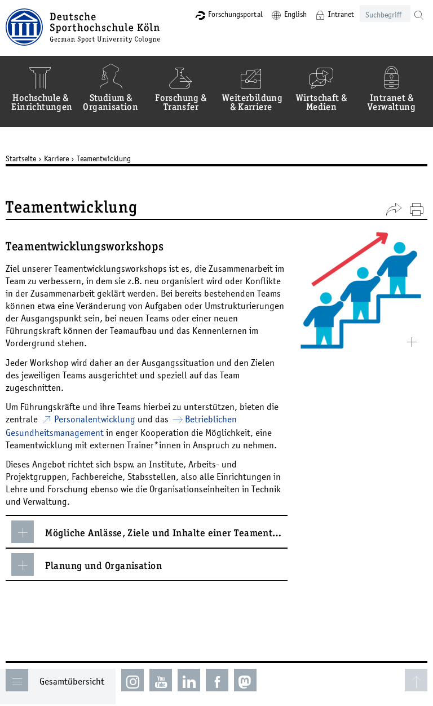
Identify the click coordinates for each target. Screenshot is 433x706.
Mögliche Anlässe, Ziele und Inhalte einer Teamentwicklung (152, 531)
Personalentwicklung (97, 419)
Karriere (58, 158)
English (293, 14)
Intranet (339, 14)
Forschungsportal (233, 14)
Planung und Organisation (89, 564)
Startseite (23, 158)
